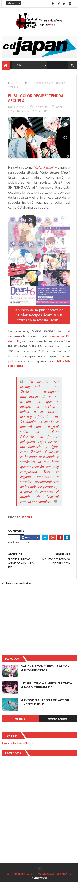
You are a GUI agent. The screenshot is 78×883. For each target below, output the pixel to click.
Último (20, 719)
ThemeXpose (39, 878)
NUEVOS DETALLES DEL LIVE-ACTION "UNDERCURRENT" (44, 703)
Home (11, 83)
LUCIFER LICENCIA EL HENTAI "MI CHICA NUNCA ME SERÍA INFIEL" (46, 686)
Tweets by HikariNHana (18, 744)
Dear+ (27, 517)
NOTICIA (22, 83)
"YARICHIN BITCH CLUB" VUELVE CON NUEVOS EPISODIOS (44, 669)
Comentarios (58, 719)
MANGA (23, 107)
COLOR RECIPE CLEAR (34, 111)
